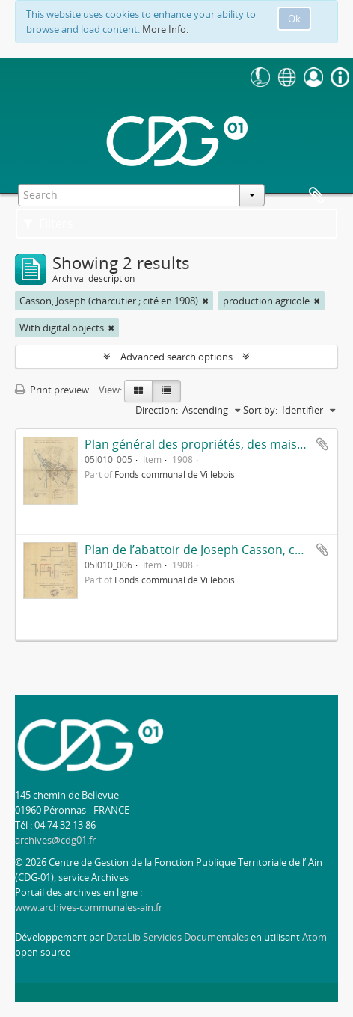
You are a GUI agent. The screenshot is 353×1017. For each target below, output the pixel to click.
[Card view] (138, 391)
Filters (48, 223)
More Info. (165, 29)
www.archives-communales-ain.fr (88, 907)
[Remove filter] (206, 300)
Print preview (52, 389)
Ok (294, 18)
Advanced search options (176, 356)
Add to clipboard (322, 444)
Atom (314, 937)
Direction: (156, 410)
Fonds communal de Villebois (174, 474)
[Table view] (166, 391)
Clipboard (316, 196)
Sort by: (260, 410)
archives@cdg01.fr (55, 840)
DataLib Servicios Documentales (177, 937)
